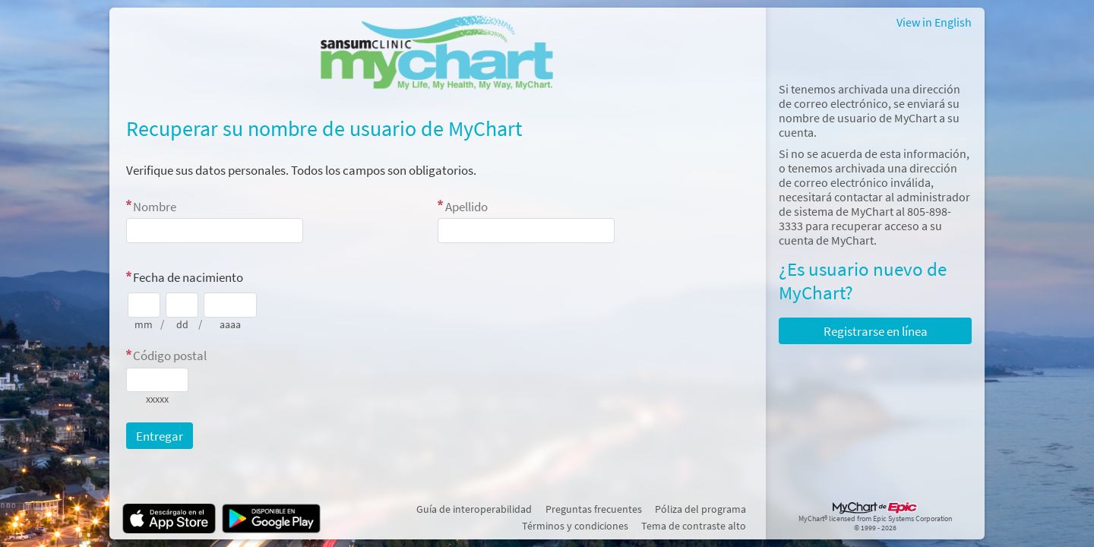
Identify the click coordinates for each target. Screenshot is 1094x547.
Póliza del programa (700, 509)
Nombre (154, 206)
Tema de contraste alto (693, 526)
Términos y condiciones (575, 526)
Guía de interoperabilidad (474, 509)
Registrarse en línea (876, 331)
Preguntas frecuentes (593, 509)
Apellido (466, 206)
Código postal (170, 355)
